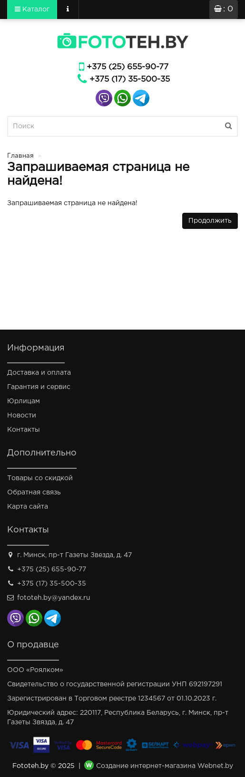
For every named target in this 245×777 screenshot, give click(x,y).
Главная (20, 156)
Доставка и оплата (39, 373)
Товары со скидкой (40, 478)
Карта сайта (27, 507)
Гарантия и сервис (38, 387)
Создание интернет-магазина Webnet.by (164, 766)
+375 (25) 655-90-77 (127, 67)
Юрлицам (23, 401)
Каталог (32, 9)
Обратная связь (34, 492)
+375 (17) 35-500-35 (129, 79)
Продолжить (210, 221)
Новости (21, 415)
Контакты (23, 430)
